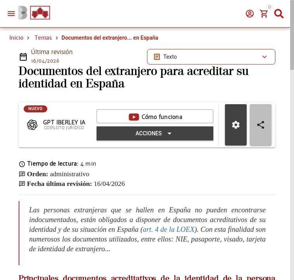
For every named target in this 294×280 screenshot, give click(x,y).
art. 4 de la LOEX (168, 229)
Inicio (16, 37)
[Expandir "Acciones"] (155, 133)
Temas (43, 37)
